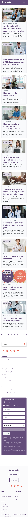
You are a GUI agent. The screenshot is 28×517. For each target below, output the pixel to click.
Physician (3, 494)
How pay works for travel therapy (11, 94)
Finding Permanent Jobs (8, 369)
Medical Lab (4, 506)
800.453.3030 (14, 474)
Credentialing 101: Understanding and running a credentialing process (13, 28)
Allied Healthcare (6, 363)
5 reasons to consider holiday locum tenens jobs (13, 225)
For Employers (18, 494)
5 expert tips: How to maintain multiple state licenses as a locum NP (13, 191)
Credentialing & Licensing (9, 366)
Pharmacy (4, 509)
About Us (17, 496)
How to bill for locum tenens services (12, 288)
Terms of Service (19, 438)
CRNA (3, 501)
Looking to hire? (9, 402)
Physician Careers (8, 57)
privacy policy (6, 447)
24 (23, 334)
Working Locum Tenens (9, 155)
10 (17, 334)
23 (21, 334)
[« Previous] (2, 334)
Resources (18, 491)
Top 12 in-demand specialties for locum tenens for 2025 (12, 159)
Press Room (5, 378)
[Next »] (26, 334)
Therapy (5, 90)
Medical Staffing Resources (10, 23)
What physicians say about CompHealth (12, 319)
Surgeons (4, 384)
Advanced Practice (8, 121)
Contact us (14, 480)
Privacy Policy (10, 438)
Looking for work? (10, 399)
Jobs (2, 491)
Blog (16, 499)
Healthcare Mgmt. (6, 511)
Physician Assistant (6, 499)
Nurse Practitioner (6, 496)
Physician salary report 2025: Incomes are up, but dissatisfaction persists (13, 62)
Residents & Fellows (7, 381)
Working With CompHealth (10, 315)
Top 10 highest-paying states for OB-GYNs (13, 257)
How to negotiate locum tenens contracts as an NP (11, 126)
